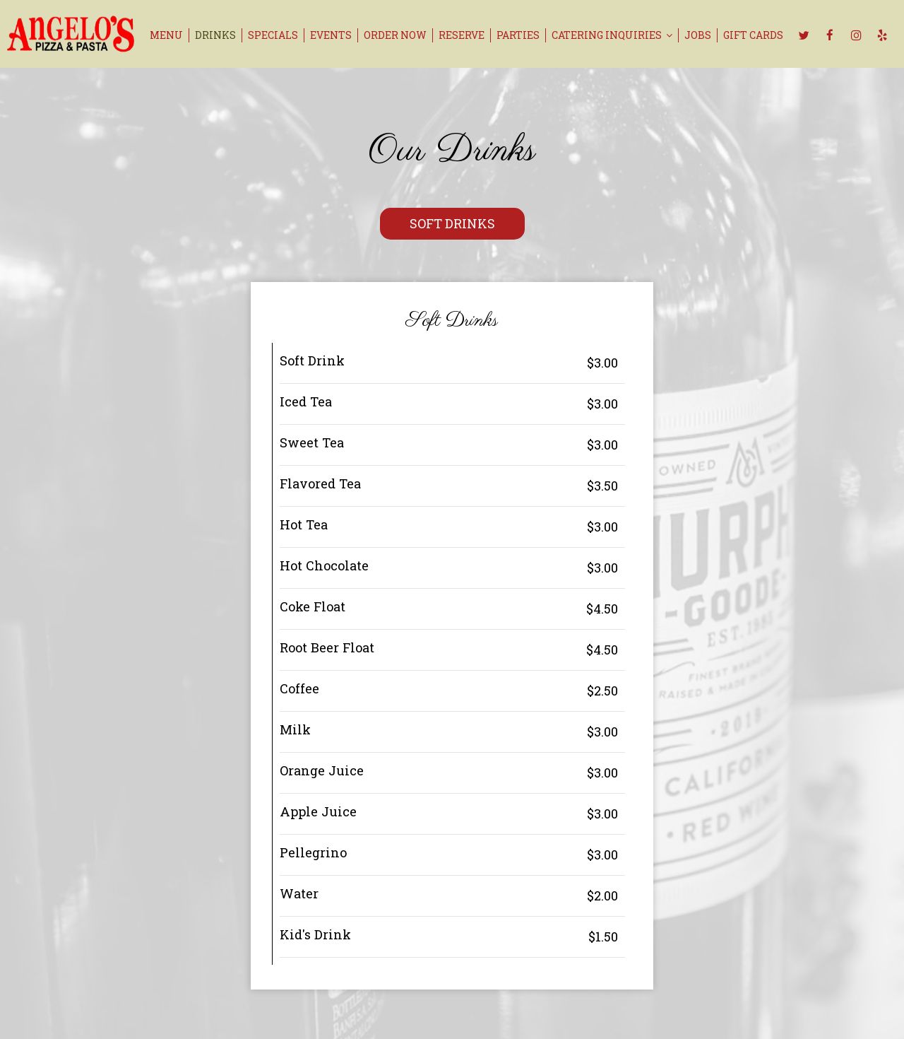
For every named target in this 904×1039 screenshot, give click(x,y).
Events (331, 35)
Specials (273, 35)
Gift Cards (753, 35)
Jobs (697, 35)
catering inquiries (612, 35)
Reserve (461, 35)
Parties (518, 35)
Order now (395, 35)
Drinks (215, 35)
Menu (166, 35)
